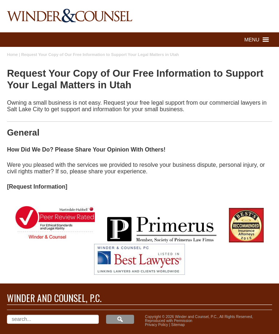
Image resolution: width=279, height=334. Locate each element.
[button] (251, 39)
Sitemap (178, 325)
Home (12, 54)
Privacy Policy (156, 325)
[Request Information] (37, 187)
